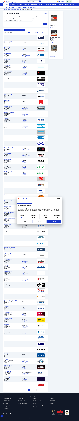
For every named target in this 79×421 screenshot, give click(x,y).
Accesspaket (5, 406)
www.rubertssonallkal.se (25, 43)
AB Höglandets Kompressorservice (10, 47)
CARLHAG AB (6, 241)
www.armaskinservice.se (25, 79)
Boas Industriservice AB (8, 200)
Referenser (51, 398)
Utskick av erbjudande (22, 401)
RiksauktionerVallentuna (52, 26)
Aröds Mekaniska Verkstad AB (9, 112)
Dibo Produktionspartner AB (9, 312)
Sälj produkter (5, 403)
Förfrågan (12, 4)
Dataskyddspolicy (53, 401)
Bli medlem (69, 1)
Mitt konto (60, 4)
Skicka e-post (23, 44)
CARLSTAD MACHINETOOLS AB (9, 247)
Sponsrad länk (20, 398)
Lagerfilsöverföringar (6, 405)
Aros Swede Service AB (8, 106)
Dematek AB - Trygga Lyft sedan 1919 (10, 300)
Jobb (40, 4)
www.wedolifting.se (24, 279)
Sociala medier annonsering (38, 401)
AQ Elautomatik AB (7, 100)
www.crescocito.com (25, 285)
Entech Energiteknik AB (8, 341)
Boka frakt (19, 4)
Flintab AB (6, 383)
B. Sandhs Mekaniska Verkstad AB (10, 141)
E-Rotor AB (6, 347)
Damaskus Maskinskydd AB (8, 294)
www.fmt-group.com (24, 361)
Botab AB (5, 230)
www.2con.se (23, 37)
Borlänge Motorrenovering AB (9, 224)
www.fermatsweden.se (25, 373)
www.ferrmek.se (24, 379)
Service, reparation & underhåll (15, 9)
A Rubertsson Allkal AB (8, 41)
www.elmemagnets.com (25, 338)
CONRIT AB (6, 265)
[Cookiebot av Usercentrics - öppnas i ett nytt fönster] (56, 198)
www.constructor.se (24, 273)
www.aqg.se (23, 102)
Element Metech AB (7, 330)
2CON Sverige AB (7, 35)
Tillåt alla (54, 221)
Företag (6, 4)
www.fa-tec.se (23, 367)
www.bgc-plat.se (24, 179)
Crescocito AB (6, 283)
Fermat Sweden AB (7, 371)
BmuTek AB (6, 194)
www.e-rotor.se (24, 349)
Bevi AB (5, 165)
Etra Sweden (6, 353)
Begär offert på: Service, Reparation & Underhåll (14, 29)
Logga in (61, 1)
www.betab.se (23, 161)
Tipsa (45, 13)
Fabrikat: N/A (52, 24)
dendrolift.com (23, 308)
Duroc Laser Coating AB (8, 318)
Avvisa (25, 221)
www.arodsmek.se (24, 114)
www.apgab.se (24, 96)
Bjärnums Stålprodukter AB (8, 188)
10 (44, 32)
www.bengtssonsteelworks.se (26, 149)
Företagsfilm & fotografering (38, 405)
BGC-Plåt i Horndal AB (8, 177)
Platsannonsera (5, 408)
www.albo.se (23, 67)
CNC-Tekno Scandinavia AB (9, 259)
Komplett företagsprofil (7, 398)
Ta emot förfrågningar (7, 400)
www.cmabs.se (24, 249)
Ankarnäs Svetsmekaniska (8, 88)
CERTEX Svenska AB (7, 253)
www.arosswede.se (24, 108)
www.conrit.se (23, 267)
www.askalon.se (24, 120)
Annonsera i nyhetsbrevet (22, 403)
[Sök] (39, 1)
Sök (45, 24)
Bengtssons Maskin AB (8, 153)
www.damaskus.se (24, 296)
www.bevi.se (23, 167)
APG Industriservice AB (8, 94)
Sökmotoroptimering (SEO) (37, 400)
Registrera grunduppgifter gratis (29, 7)
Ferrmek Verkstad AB (7, 377)
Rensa (40, 24)
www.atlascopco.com (25, 126)
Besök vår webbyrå (69, 4)
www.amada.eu (24, 73)
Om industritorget (52, 400)
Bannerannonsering (21, 400)
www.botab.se (23, 232)
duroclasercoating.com (25, 320)
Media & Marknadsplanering (38, 406)
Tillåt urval (39, 221)
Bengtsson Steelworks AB (8, 147)
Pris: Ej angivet (53, 27)
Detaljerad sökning (38, 2)
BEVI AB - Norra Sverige (8, 171)
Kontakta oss (52, 403)
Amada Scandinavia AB (8, 71)
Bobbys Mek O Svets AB (8, 206)
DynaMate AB (6, 324)
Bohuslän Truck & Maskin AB (9, 212)
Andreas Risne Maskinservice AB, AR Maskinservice (13, 77)
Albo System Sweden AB (8, 65)
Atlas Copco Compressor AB (9, 124)
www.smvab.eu (24, 143)
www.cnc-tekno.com (24, 261)
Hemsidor (35, 403)
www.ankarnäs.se (24, 90)
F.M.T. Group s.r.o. (7, 359)
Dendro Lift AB (6, 306)
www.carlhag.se (24, 243)
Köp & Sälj (26, 4)
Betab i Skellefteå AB (7, 159)
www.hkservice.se (24, 49)
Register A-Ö (12, 7)
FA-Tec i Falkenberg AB (8, 365)
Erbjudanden (34, 4)
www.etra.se (23, 355)
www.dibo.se (23, 314)
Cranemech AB (6, 277)
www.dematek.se (24, 302)
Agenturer (19, 7)
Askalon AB (6, 118)
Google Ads (35, 398)
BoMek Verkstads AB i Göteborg (9, 218)
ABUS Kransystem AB (7, 53)
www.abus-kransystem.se (25, 55)
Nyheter (46, 4)
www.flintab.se (23, 385)
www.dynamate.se (24, 326)
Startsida (5, 9)
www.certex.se (24, 255)
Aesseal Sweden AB (7, 59)
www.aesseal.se (24, 61)
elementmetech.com (24, 332)
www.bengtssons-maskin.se (26, 155)
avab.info (23, 132)
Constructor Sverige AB (8, 271)
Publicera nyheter (21, 405)
